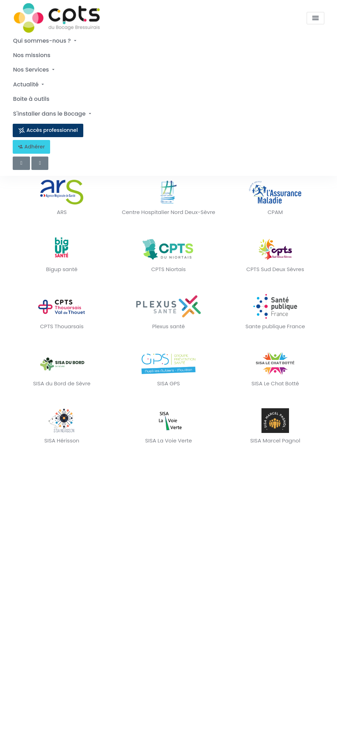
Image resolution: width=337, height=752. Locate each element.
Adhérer (31, 141)
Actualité (29, 81)
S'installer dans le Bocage (52, 108)
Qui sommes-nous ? (45, 40)
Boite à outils (31, 95)
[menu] (315, 18)
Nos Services (34, 67)
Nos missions (31, 54)
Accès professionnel (48, 124)
